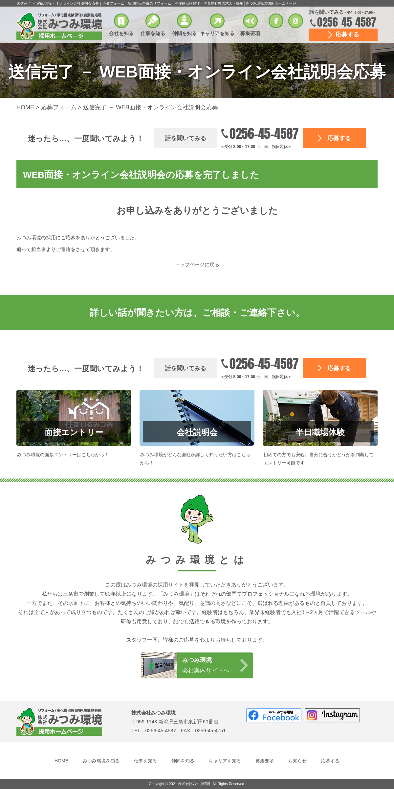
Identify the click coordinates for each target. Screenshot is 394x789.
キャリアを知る (217, 33)
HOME (61, 760)
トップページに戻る (197, 264)
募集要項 (250, 33)
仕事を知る (153, 33)
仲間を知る (184, 33)
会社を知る (121, 33)
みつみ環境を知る (101, 760)
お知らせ (297, 760)
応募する (347, 34)
